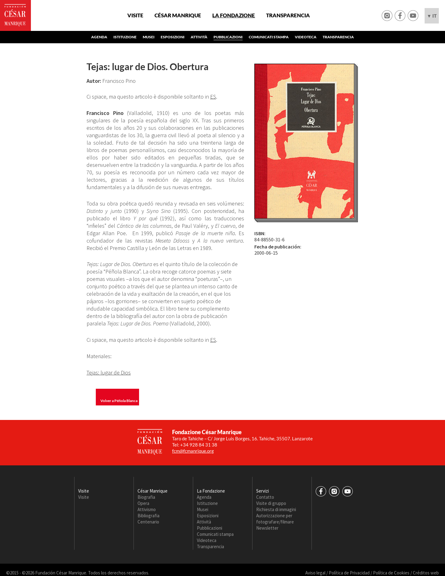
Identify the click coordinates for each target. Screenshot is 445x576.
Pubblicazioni (228, 37)
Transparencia (288, 15)
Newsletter (267, 528)
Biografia (146, 497)
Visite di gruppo (271, 503)
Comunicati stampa (269, 37)
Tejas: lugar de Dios (109, 372)
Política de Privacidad (349, 573)
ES (213, 96)
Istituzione (125, 37)
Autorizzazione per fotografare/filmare (275, 519)
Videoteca (305, 37)
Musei (149, 37)
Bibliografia (148, 516)
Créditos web (426, 573)
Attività (199, 37)
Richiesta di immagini (276, 509)
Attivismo (147, 509)
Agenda (99, 37)
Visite (135, 15)
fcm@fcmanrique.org (193, 451)
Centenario (148, 522)
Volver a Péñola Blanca (119, 400)
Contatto (265, 497)
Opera (143, 503)
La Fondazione (233, 15)
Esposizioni (172, 37)
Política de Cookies (391, 573)
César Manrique (178, 15)
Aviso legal (315, 573)
